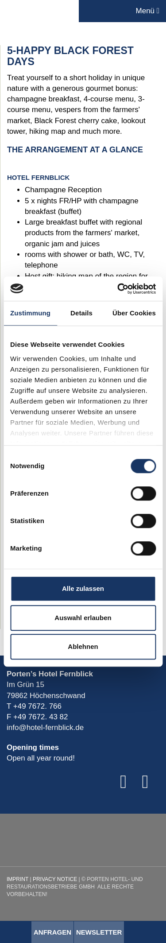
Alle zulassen (83, 588)
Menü (147, 11)
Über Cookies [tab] (134, 313)
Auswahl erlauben (82, 617)
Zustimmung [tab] (30, 313)
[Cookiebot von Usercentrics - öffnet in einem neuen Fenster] (118, 289)
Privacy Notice (55, 879)
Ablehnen (83, 646)
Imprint (17, 879)
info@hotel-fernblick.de (45, 727)
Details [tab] (81, 313)
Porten (39, 11)
